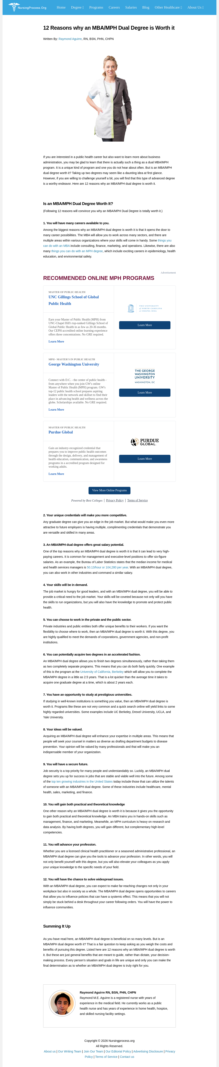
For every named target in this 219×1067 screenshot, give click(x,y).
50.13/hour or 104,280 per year (107, 567)
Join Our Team (93, 1051)
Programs (96, 7)
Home (61, 7)
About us (50, 1051)
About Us (195, 7)
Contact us (127, 1056)
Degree (77, 7)
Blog (145, 7)
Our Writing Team (69, 1051)
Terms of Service (106, 1056)
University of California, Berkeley (102, 671)
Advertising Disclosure (148, 1051)
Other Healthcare (168, 7)
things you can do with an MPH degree (77, 251)
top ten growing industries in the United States (82, 781)
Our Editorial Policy (118, 1051)
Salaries (131, 7)
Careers (114, 7)
